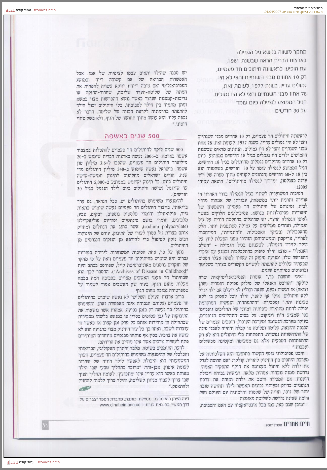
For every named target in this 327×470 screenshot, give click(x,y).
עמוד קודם (23, 10)
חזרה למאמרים (43, 10)
